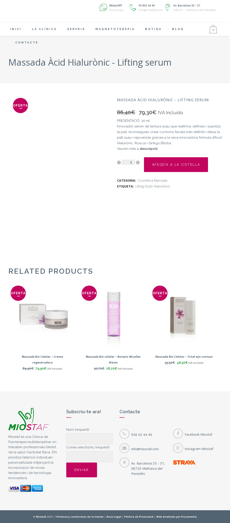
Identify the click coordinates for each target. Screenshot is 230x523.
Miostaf (41, 516)
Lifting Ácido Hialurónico (152, 186)
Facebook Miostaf (198, 434)
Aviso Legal (113, 516)
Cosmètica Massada (152, 180)
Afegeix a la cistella (176, 164)
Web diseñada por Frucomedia (176, 516)
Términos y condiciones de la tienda (79, 516)
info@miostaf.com (145, 449)
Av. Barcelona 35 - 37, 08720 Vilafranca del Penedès (148, 468)
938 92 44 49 (141, 434)
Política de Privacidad (138, 516)
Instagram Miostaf (199, 448)
